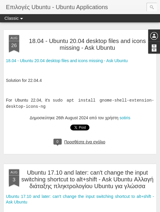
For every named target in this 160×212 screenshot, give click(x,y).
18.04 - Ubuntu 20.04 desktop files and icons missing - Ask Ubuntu (87, 44)
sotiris (125, 117)
